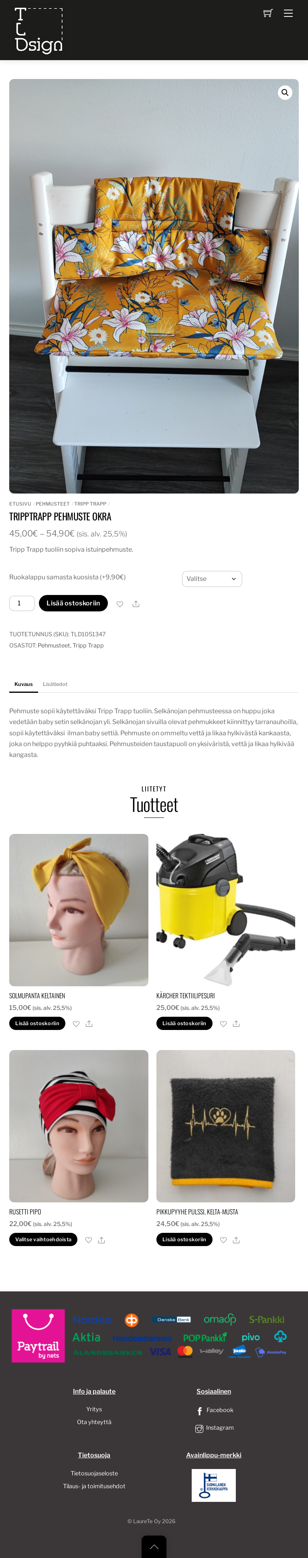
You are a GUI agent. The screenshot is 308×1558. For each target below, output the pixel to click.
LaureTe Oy (147, 1521)
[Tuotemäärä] (22, 603)
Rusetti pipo (25, 1211)
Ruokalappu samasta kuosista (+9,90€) (67, 577)
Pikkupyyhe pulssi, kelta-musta (197, 1211)
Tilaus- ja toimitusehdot (94, 1486)
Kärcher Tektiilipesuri (185, 995)
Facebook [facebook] (213, 1410)
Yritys (94, 1409)
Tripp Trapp (90, 504)
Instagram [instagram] (214, 1427)
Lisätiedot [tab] (55, 684)
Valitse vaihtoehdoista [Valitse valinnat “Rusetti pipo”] (43, 1239)
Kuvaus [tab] (23, 684)
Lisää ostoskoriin (73, 603)
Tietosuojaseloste (94, 1473)
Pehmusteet (53, 504)
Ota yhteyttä (94, 1422)
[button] (285, 92)
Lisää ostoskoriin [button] (37, 1023)
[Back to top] (154, 1547)
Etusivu (20, 504)
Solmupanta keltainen (37, 995)
